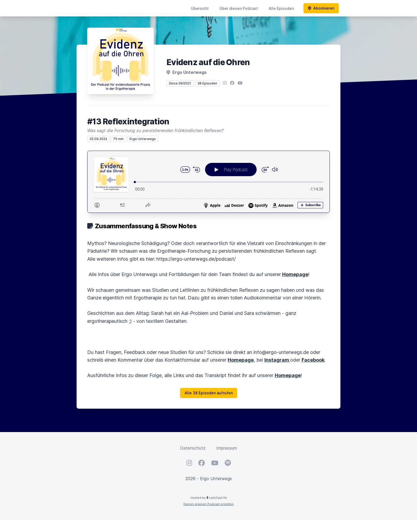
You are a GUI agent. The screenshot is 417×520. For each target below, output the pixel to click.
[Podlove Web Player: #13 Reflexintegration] (208, 182)
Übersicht (200, 8)
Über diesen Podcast (238, 8)
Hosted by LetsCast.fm (208, 498)
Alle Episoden (281, 8)
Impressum (226, 448)
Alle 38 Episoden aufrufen (209, 393)
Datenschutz (193, 448)
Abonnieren (321, 8)
